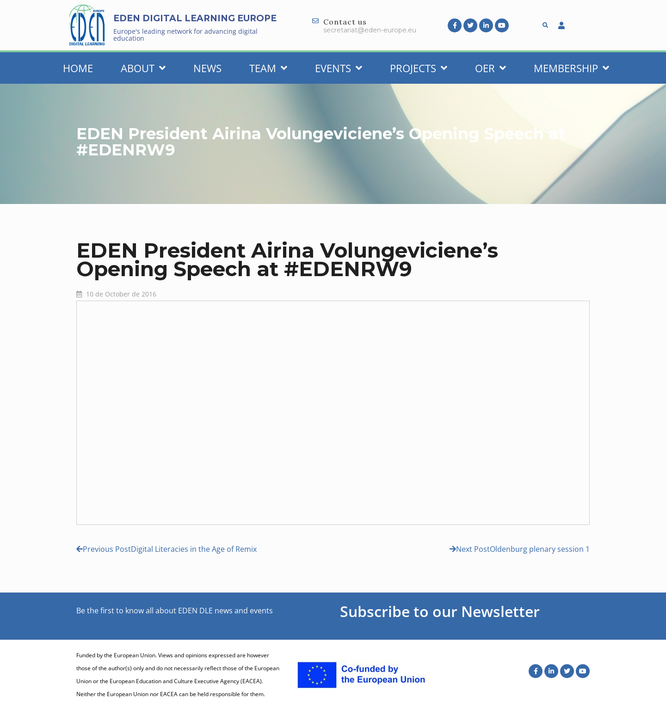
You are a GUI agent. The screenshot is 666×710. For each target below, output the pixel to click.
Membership (571, 68)
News (207, 68)
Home (78, 68)
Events (338, 68)
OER (490, 68)
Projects (418, 68)
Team (268, 68)
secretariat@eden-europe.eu (369, 30)
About (143, 68)
